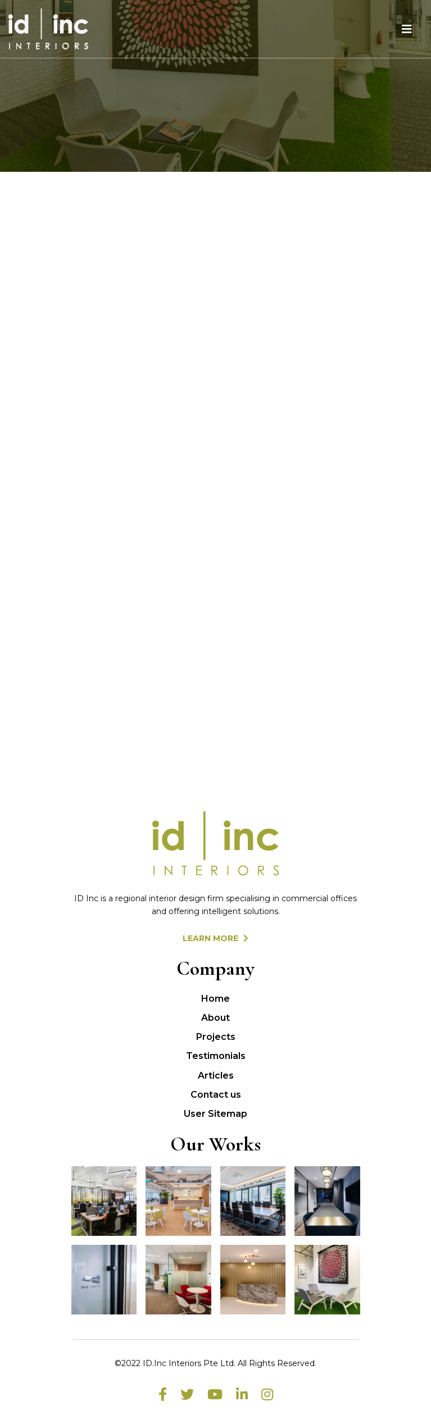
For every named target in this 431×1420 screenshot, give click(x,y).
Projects (215, 1036)
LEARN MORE (215, 938)
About (215, 1017)
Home (215, 998)
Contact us (215, 1094)
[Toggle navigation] (407, 29)
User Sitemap (215, 1113)
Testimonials (216, 1056)
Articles (216, 1075)
